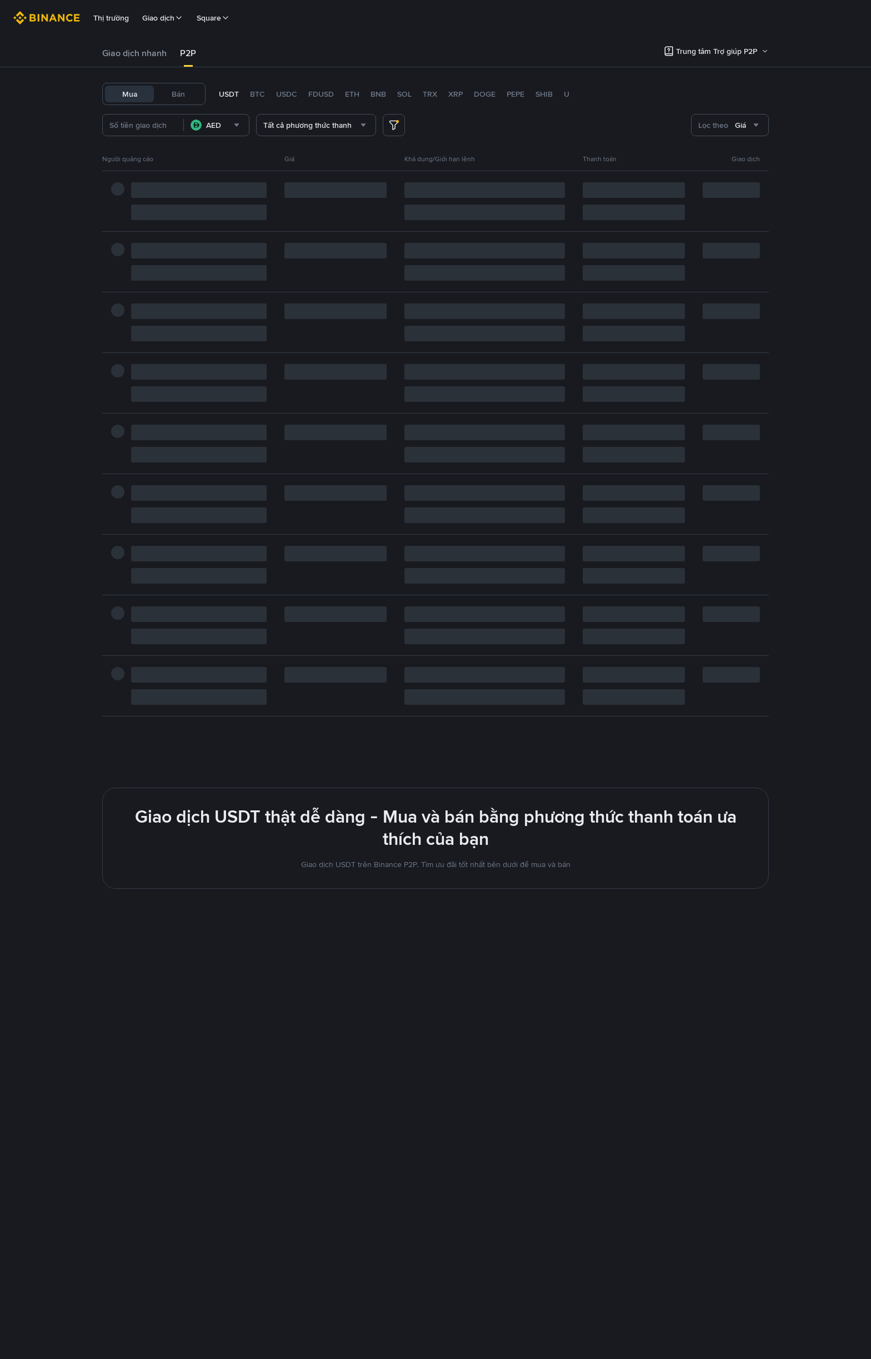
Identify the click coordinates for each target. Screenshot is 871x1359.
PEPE (515, 94)
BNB (378, 94)
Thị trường (111, 18)
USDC (286, 94)
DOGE (484, 94)
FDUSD (321, 94)
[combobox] (234, 125)
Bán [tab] (178, 94)
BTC (257, 94)
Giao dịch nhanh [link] (134, 53)
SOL (404, 94)
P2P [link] (188, 53)
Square (213, 18)
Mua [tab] (129, 94)
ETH (352, 94)
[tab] (134, 53)
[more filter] (394, 125)
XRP (455, 94)
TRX (430, 94)
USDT (229, 94)
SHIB (544, 94)
